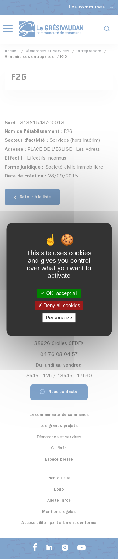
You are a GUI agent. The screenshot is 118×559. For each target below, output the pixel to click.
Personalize (59, 317)
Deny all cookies (59, 305)
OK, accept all (59, 293)
